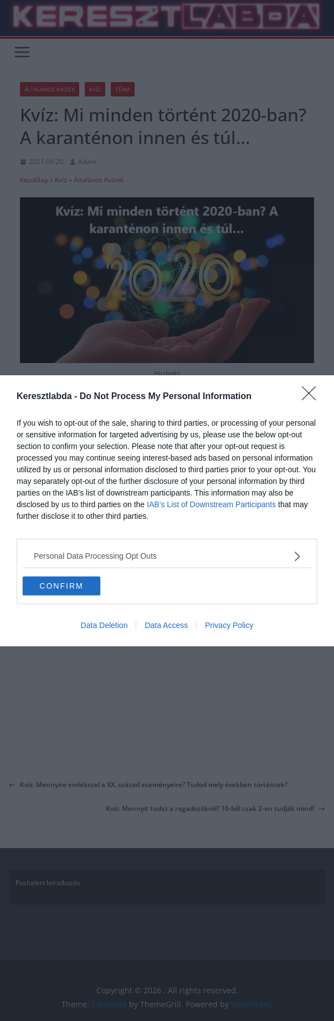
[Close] (312, 396)
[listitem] (167, 556)
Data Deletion (104, 625)
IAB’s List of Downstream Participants (211, 504)
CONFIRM (61, 585)
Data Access (166, 625)
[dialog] (167, 510)
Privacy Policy (229, 625)
